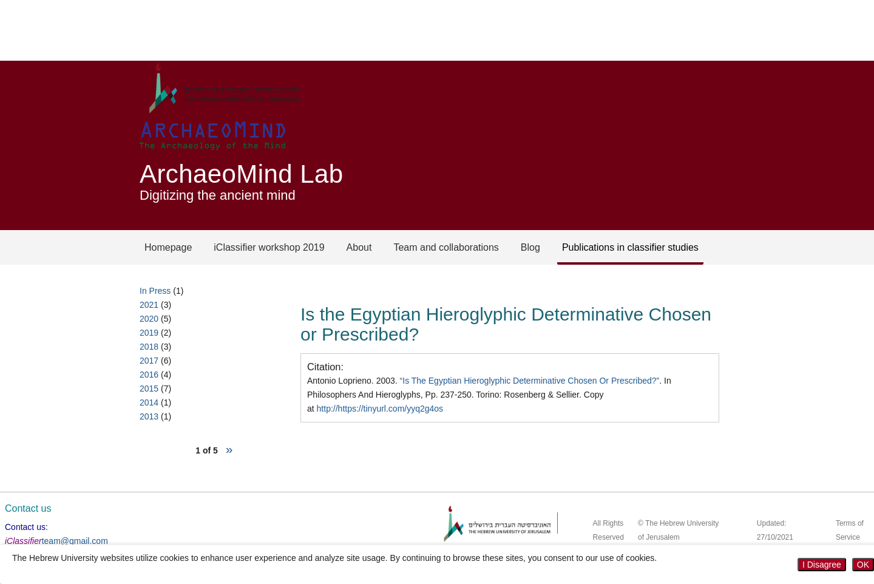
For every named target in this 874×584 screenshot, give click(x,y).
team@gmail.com (75, 541)
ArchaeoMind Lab (242, 174)
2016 (149, 374)
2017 (149, 360)
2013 (149, 416)
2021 (149, 305)
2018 (149, 346)
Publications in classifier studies (630, 247)
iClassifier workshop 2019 (269, 247)
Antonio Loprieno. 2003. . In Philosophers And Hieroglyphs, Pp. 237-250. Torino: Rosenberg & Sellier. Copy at (489, 394)
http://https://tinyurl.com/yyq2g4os (380, 408)
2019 (149, 333)
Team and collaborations (445, 247)
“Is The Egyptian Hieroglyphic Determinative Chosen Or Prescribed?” (530, 380)
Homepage (168, 247)
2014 (149, 402)
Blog (530, 247)
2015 (149, 388)
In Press (155, 291)
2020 (149, 319)
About (359, 247)
